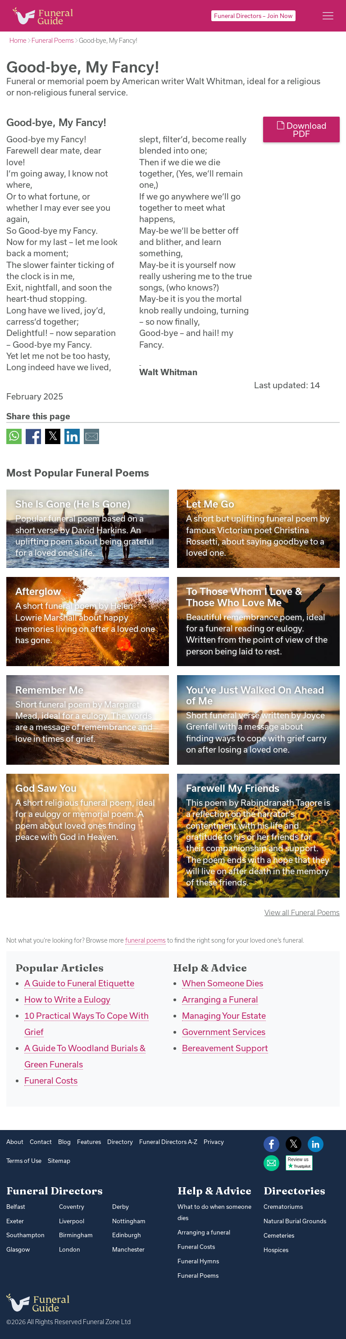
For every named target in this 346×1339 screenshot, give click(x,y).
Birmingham (76, 1235)
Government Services (223, 1032)
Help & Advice (214, 1191)
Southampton (25, 1235)
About (14, 1142)
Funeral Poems (53, 40)
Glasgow (18, 1249)
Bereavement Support (225, 1048)
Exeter (15, 1221)
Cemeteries (279, 1235)
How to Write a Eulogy (67, 999)
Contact (41, 1142)
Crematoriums (283, 1206)
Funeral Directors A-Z (168, 1142)
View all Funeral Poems (302, 912)
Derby (120, 1206)
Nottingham (129, 1221)
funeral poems (145, 940)
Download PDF (302, 130)
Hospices (276, 1250)
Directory (120, 1142)
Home (18, 40)
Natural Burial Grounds (295, 1221)
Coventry (71, 1206)
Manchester (128, 1249)
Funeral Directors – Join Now (253, 16)
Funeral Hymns (198, 1261)
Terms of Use (23, 1160)
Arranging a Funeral (220, 999)
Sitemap (59, 1160)
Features (89, 1142)
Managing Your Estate (224, 1016)
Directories (294, 1191)
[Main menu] (328, 15)
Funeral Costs (50, 1080)
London (69, 1249)
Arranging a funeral (204, 1232)
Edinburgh (126, 1235)
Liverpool (71, 1221)
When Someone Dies (222, 983)
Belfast (15, 1206)
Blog (64, 1142)
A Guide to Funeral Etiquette (79, 983)
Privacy (214, 1142)
